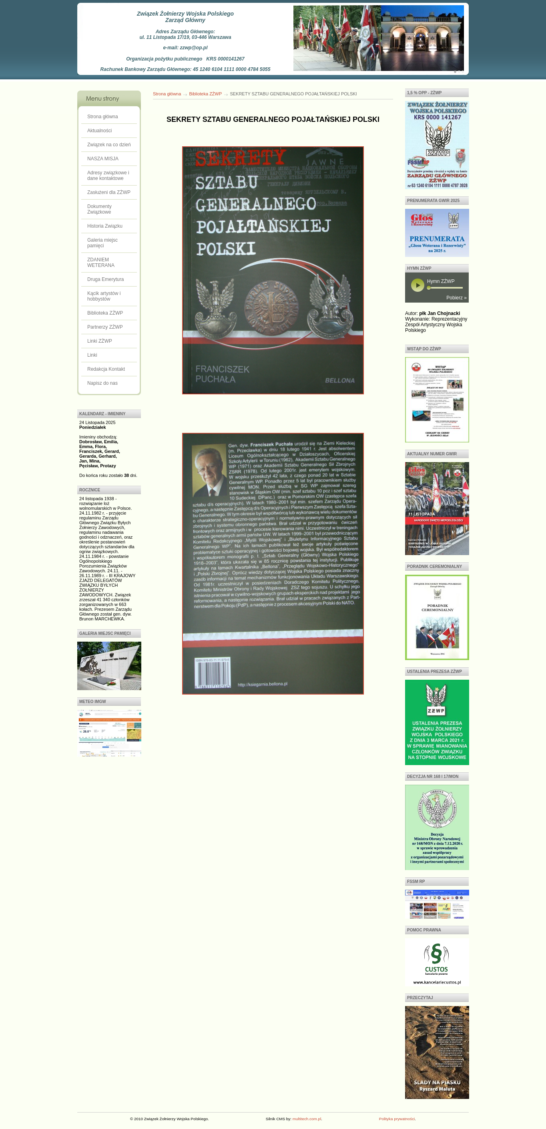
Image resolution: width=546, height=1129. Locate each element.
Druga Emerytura (105, 279)
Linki (92, 355)
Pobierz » (456, 298)
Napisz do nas (102, 383)
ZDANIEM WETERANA (100, 262)
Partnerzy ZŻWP (105, 327)
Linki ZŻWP (99, 341)
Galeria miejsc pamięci (102, 242)
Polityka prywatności (397, 1119)
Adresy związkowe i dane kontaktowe (108, 175)
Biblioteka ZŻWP (105, 313)
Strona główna (102, 116)
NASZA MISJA (102, 159)
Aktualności (99, 130)
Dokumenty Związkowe (99, 209)
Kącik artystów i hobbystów (103, 296)
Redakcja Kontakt (106, 369)
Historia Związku (104, 226)
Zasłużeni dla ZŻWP (108, 192)
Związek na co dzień (109, 144)
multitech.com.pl (307, 1119)
